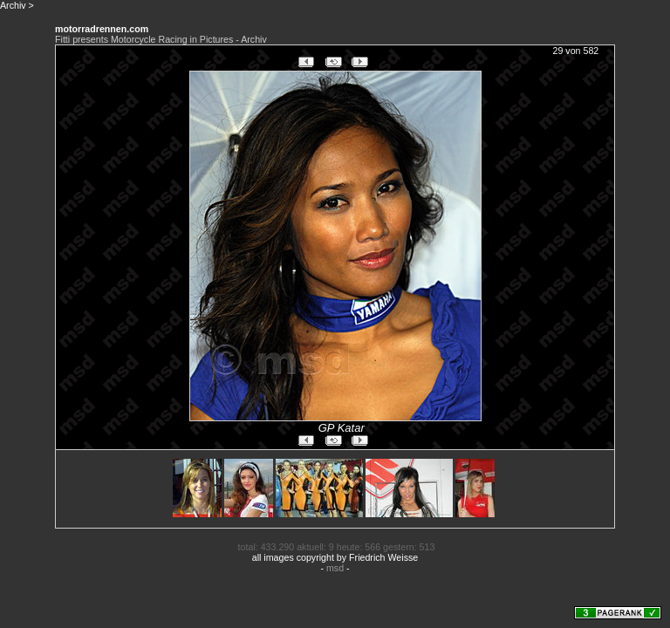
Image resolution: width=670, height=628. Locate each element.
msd (335, 568)
